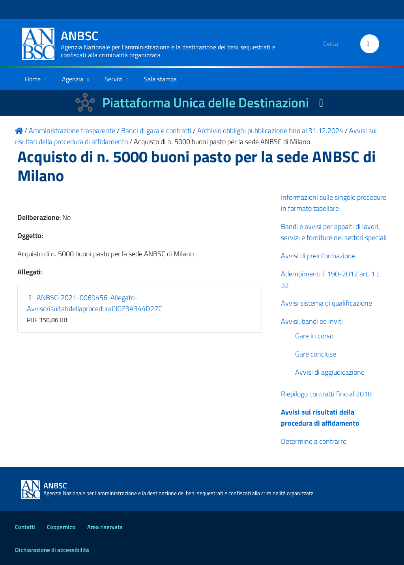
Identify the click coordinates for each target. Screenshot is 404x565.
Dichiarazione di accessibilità (52, 549)
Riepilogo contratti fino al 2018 (326, 394)
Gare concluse (315, 354)
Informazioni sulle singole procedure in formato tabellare (333, 203)
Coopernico (61, 526)
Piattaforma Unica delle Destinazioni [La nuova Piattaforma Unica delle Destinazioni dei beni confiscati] (205, 102)
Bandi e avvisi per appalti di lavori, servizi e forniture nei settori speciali (334, 232)
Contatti (25, 526)
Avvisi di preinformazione (318, 255)
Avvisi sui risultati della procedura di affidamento (320, 417)
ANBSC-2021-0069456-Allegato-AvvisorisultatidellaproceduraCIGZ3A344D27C (94, 303)
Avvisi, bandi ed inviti (312, 321)
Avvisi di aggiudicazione (330, 372)
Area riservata (105, 526)
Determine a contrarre (313, 441)
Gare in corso (314, 335)
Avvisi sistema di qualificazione (326, 303)
